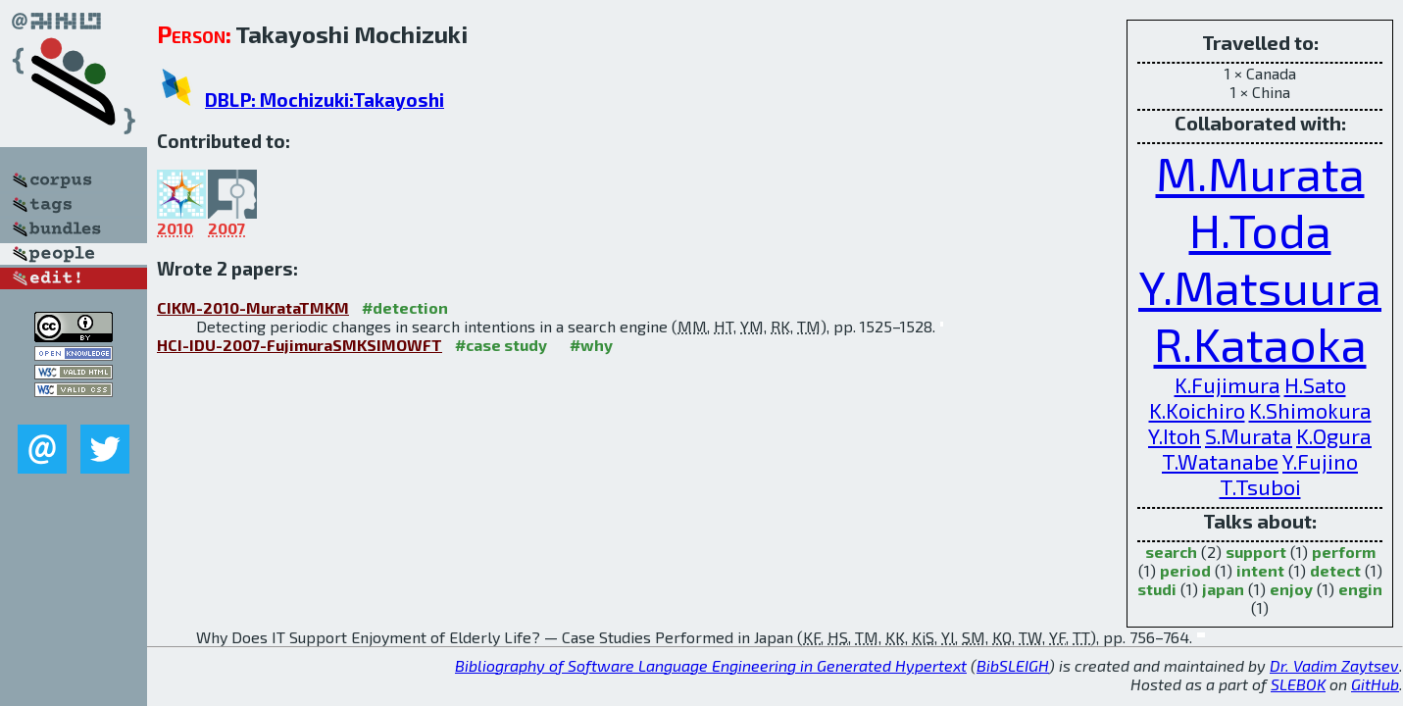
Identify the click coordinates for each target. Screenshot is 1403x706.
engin (1360, 589)
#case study (501, 344)
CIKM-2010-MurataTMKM (253, 307)
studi (1157, 589)
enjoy (1291, 589)
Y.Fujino (1320, 461)
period (1185, 570)
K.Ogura (1334, 435)
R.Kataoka (1260, 343)
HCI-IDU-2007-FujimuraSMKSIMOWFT (299, 344)
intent (1260, 570)
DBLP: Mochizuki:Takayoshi (324, 99)
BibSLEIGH (1013, 665)
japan (1223, 589)
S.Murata (1248, 435)
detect (1335, 570)
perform (1344, 551)
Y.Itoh (1174, 435)
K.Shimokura (1310, 410)
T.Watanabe (1220, 461)
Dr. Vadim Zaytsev (1334, 665)
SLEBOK (1298, 684)
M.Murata (1260, 172)
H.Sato (1315, 384)
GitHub (1375, 684)
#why (591, 344)
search (1171, 551)
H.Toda (1260, 229)
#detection (405, 307)
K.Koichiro (1197, 410)
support (1256, 551)
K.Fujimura (1227, 384)
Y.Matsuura (1259, 286)
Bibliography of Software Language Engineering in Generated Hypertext (711, 665)
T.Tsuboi (1260, 486)
